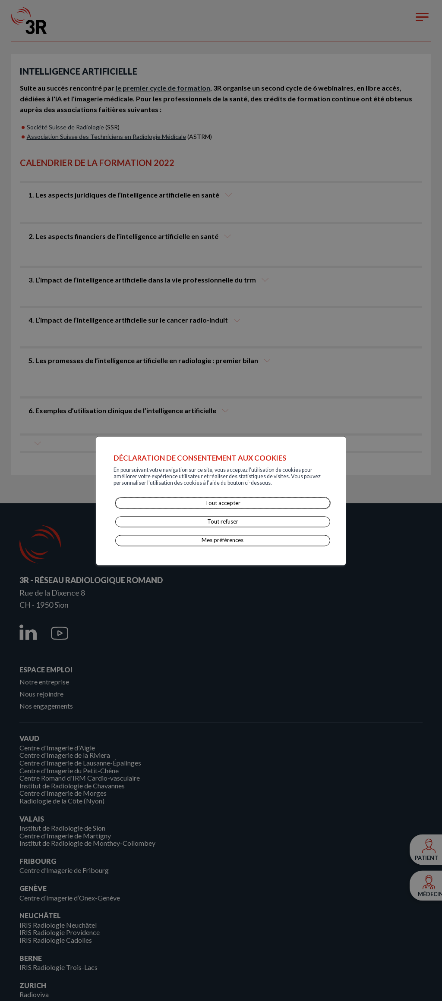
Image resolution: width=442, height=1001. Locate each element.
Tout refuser (222, 518)
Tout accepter (222, 499)
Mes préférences (223, 536)
